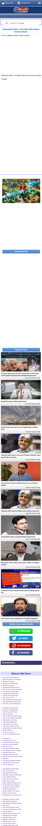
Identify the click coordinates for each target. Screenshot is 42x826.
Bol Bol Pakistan (7, 726)
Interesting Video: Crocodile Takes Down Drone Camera (21, 26)
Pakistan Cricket (7, 742)
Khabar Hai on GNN (8, 681)
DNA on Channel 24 (8, 760)
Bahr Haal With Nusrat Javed (11, 803)
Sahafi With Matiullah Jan (10, 718)
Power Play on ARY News (10, 708)
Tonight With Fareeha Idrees (11, 750)
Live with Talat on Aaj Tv (9, 819)
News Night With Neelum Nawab (12, 799)
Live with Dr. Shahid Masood (11, 673)
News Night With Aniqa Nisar (11, 765)
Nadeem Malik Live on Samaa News (11, 787)
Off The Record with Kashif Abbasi (12, 685)
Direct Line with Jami (8, 767)
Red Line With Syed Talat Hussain (12, 712)
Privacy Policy (9, 3)
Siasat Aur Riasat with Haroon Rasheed (11, 684)
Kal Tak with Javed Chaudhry (11, 738)
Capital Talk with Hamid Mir (10, 691)
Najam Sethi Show (8, 710)
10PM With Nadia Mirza (9, 785)
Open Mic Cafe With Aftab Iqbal (11, 699)
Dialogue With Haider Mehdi (10, 689)
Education (5, 754)
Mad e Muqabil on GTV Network (12, 675)
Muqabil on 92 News (8, 677)
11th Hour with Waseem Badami (12, 756)
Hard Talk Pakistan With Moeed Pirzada (11, 698)
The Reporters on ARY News (11, 687)
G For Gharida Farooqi (9, 773)
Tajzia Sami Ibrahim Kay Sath (11, 722)
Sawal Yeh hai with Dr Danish (11, 783)
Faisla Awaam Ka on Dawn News (12, 791)
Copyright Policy (25, 3)
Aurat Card (6, 801)
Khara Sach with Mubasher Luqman (10, 741)
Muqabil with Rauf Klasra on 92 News (11, 810)
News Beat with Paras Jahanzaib (12, 746)
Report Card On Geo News (10, 775)
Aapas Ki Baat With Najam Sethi (12, 779)
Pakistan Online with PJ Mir (10, 821)
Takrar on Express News (9, 789)
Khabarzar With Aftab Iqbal (10, 706)
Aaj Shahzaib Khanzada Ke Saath (12, 724)
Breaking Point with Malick (10, 811)
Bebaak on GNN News (9, 815)
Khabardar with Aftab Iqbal (10, 704)
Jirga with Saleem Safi (9, 748)
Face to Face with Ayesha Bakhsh (12, 714)
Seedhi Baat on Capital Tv (10, 797)
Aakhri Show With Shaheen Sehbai (12, 752)
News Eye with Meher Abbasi (11, 744)
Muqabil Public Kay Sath (9, 813)
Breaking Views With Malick (10, 679)
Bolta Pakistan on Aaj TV (10, 817)
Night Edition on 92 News (10, 716)
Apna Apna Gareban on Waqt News (11, 795)
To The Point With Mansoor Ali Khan (11, 730)
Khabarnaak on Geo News (10, 720)
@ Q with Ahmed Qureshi (10, 769)
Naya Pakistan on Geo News (11, 758)
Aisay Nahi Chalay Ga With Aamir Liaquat (12, 771)
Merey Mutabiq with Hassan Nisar (12, 695)
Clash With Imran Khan (9, 736)
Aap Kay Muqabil (7, 807)
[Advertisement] (21, 54)
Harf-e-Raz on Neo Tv (9, 728)
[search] (20, 19)
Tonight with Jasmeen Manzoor (11, 781)
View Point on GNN (8, 693)
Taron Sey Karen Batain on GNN (12, 805)
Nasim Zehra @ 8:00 (8, 777)
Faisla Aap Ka (7, 734)
